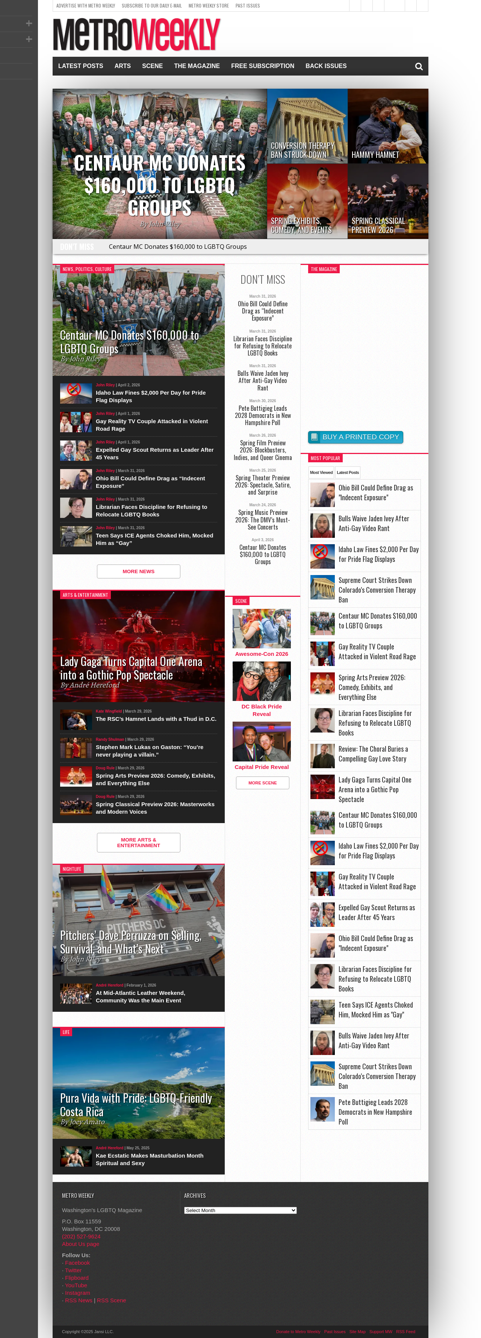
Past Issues (248, 5)
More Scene (262, 783)
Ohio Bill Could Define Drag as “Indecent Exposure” (150, 482)
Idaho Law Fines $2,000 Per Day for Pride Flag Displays (151, 396)
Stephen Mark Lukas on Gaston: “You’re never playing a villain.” (149, 751)
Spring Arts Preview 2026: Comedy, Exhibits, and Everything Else (155, 779)
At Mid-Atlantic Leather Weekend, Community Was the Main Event (140, 997)
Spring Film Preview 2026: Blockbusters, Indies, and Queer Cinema (263, 450)
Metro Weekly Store (209, 5)
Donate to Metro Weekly (298, 1331)
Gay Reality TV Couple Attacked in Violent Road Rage (152, 425)
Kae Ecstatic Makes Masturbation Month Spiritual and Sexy (150, 1159)
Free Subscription (262, 66)
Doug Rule (105, 768)
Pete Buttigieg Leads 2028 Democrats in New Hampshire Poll (263, 416)
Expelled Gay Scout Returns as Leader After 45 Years (155, 453)
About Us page (80, 1244)
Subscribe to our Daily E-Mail (152, 5)
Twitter (73, 1270)
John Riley (105, 385)
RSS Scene (111, 1300)
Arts (123, 66)
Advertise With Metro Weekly (85, 5)
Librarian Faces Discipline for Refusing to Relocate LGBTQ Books (151, 511)
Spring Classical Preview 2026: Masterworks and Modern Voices (155, 808)
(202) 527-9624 (81, 1236)
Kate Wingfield (109, 711)
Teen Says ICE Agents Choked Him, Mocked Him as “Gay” (154, 539)
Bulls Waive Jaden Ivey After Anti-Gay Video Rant (262, 381)
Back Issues (326, 66)
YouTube (76, 1285)
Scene (152, 66)
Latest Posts (80, 66)
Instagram (77, 1293)
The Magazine (197, 66)
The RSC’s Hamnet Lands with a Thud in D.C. (156, 719)
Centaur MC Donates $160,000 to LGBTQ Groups (178, 247)
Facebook (77, 1262)
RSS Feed (405, 1331)
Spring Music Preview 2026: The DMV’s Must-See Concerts (262, 520)
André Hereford (109, 985)
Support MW (380, 1331)
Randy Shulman (110, 739)
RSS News (78, 1300)
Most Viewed (321, 472)
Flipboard (77, 1277)
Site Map (357, 1331)
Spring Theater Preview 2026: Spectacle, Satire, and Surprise (262, 485)
